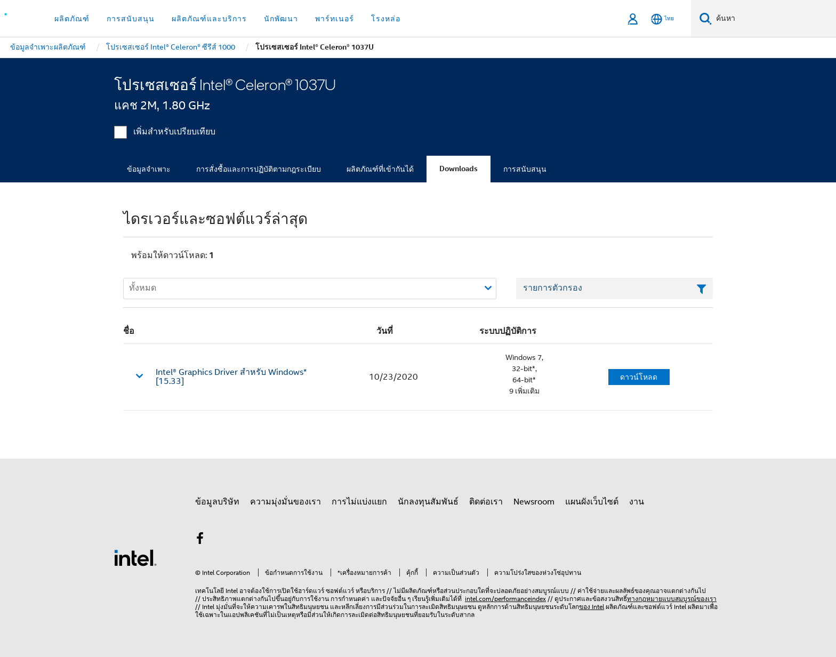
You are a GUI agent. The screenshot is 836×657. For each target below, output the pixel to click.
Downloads (458, 169)
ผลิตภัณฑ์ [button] (72, 18)
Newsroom (533, 501)
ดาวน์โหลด (638, 377)
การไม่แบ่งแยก (359, 501)
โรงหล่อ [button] (385, 18)
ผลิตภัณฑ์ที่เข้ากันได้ (380, 169)
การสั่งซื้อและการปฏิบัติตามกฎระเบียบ (258, 169)
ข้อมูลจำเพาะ (149, 169)
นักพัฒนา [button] (281, 18)
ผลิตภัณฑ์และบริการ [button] (209, 18)
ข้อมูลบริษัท (217, 501)
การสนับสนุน (524, 169)
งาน (636, 501)
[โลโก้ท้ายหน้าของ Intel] (135, 557)
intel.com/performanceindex (505, 599)
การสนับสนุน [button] (131, 18)
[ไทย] (662, 19)
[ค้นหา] (706, 18)
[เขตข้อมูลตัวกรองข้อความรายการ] (614, 288)
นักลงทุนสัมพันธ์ (428, 501)
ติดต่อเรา (486, 501)
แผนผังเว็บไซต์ (591, 501)
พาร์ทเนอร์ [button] (334, 18)
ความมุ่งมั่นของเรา (285, 501)
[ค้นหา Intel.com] (774, 19)
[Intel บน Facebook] (200, 540)
